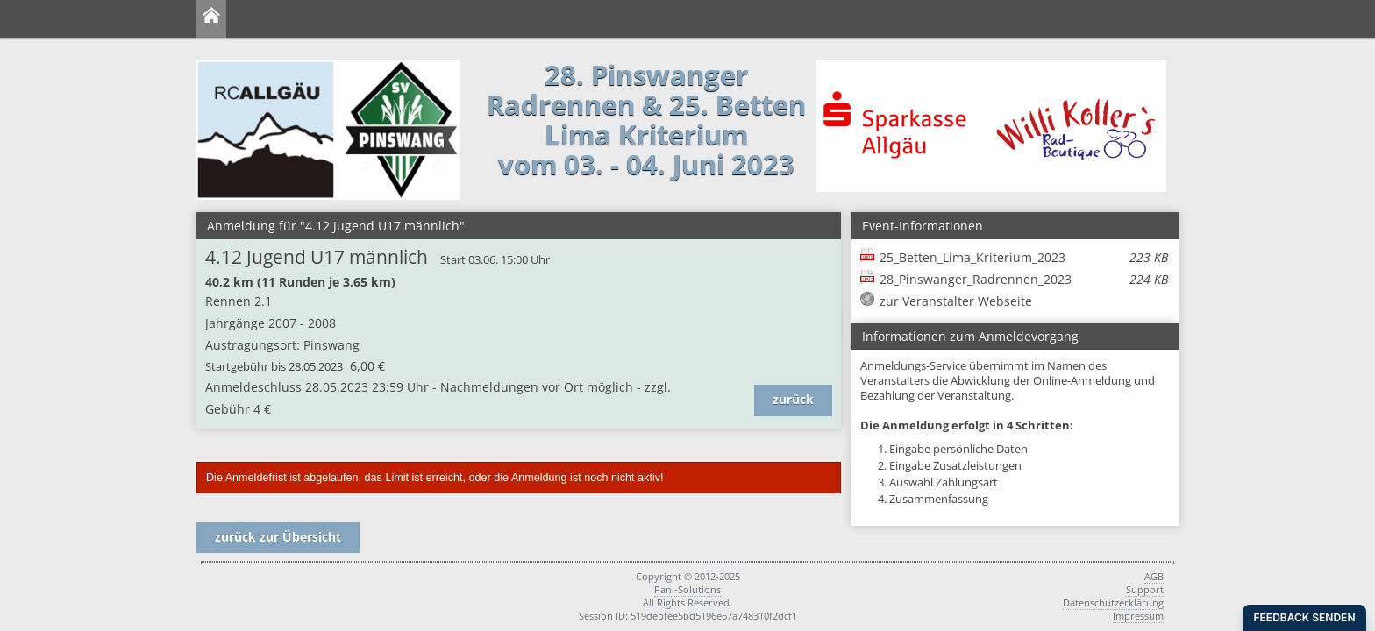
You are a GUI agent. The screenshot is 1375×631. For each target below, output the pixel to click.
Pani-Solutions (687, 589)
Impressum (1138, 615)
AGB (1154, 576)
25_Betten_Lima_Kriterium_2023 (1024, 257)
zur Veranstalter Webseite (956, 301)
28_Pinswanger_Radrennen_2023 (1024, 279)
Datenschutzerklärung (1113, 602)
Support (1145, 589)
